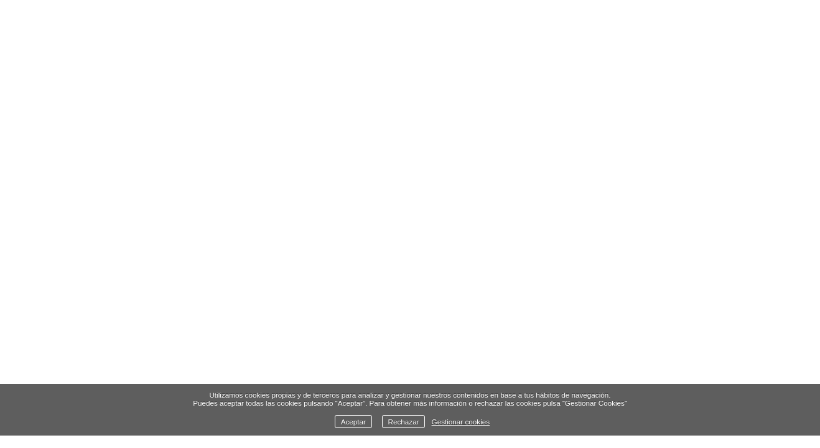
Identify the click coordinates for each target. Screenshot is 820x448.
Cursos (535, 370)
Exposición (463, 370)
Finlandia (233, 370)
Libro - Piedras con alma (347, 370)
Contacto (675, 370)
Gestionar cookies (461, 422)
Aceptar (353, 422)
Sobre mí (601, 370)
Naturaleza (151, 370)
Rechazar (403, 422)
